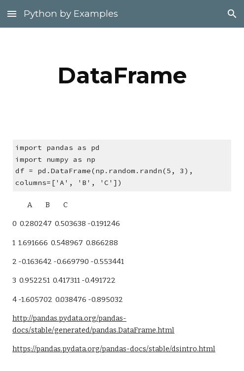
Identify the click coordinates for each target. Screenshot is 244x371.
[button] (12, 13)
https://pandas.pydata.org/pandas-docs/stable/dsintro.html (113, 348)
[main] (122, 75)
